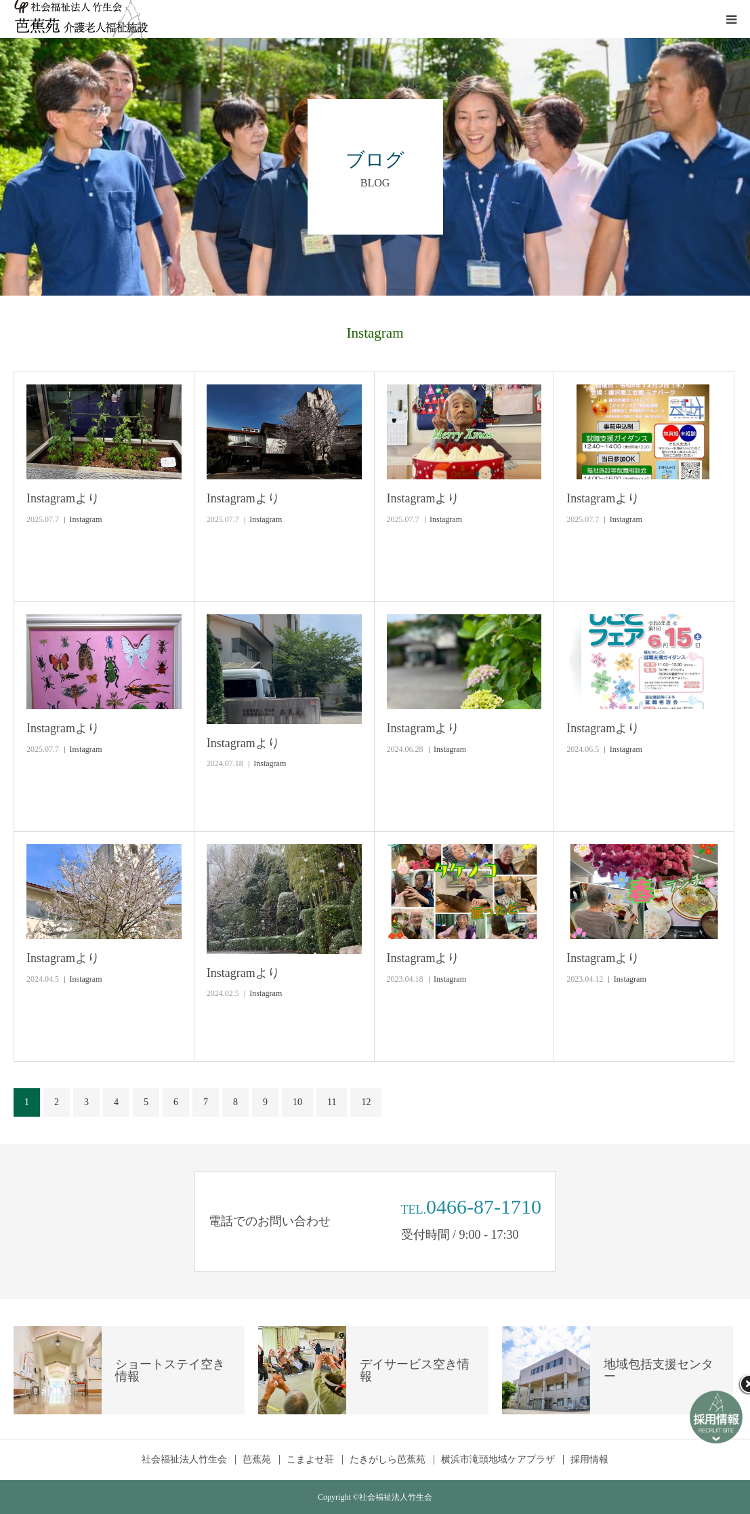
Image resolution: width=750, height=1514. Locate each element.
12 (366, 1102)
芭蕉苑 (257, 1460)
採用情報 (589, 1460)
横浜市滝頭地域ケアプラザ (498, 1460)
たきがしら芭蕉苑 (387, 1460)
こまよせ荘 (310, 1460)
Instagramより (63, 498)
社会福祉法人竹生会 (184, 1460)
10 (297, 1102)
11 (331, 1102)
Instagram (86, 519)
